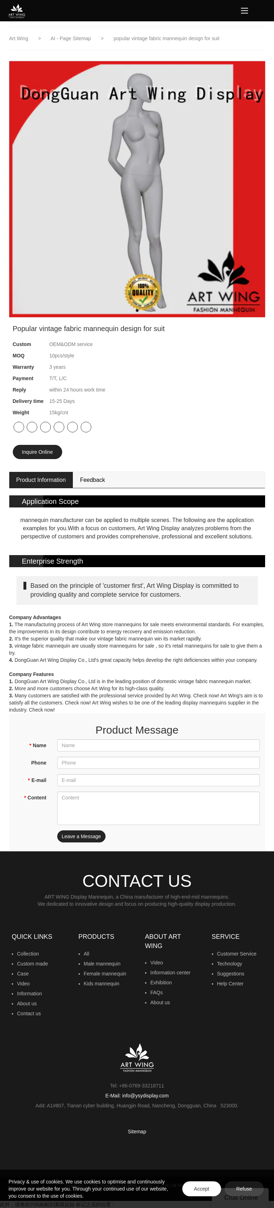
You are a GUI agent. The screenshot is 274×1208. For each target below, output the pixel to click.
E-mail (37, 780)
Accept (201, 1189)
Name (38, 745)
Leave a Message (81, 836)
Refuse (244, 1189)
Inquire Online (37, 452)
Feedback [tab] (92, 480)
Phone (39, 763)
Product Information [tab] (41, 480)
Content (35, 797)
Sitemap (137, 1131)
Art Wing (19, 38)
